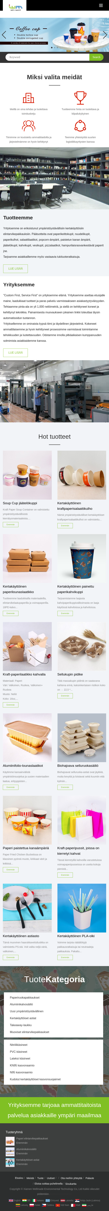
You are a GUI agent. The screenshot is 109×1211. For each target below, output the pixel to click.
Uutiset (51, 1178)
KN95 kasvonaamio (22, 1065)
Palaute (90, 1178)
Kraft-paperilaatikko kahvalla (24, 674)
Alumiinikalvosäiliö (21, 1004)
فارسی (87, 1205)
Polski (35, 1205)
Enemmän (22, 1142)
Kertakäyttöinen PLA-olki (76, 936)
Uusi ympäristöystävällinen (26, 1011)
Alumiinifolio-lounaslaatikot (23, 765)
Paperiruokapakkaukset (25, 997)
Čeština (48, 1205)
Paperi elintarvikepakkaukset (32, 1138)
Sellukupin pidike (70, 674)
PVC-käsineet (18, 1051)
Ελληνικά (52, 1200)
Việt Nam (62, 1205)
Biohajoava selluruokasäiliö (77, 765)
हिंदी (26, 1200)
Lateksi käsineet (20, 1058)
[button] (51, 47)
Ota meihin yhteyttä (71, 1178)
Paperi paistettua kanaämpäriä (26, 848)
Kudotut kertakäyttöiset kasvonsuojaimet (35, 1079)
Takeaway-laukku (21, 1025)
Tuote (40, 1178)
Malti (75, 1205)
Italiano (38, 1200)
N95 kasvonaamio (21, 1072)
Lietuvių (22, 1205)
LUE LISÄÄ (15, 268)
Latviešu (67, 1200)
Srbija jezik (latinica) (87, 1200)
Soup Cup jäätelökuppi (20, 503)
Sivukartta (70, 1183)
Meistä (30, 1178)
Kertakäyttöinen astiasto (21, 936)
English (15, 1200)
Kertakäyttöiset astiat (23, 1018)
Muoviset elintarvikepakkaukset (29, 1032)
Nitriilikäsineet (18, 1044)
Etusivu (19, 1178)
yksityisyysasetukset (60, 1194)
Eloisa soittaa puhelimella (49, 1183)
